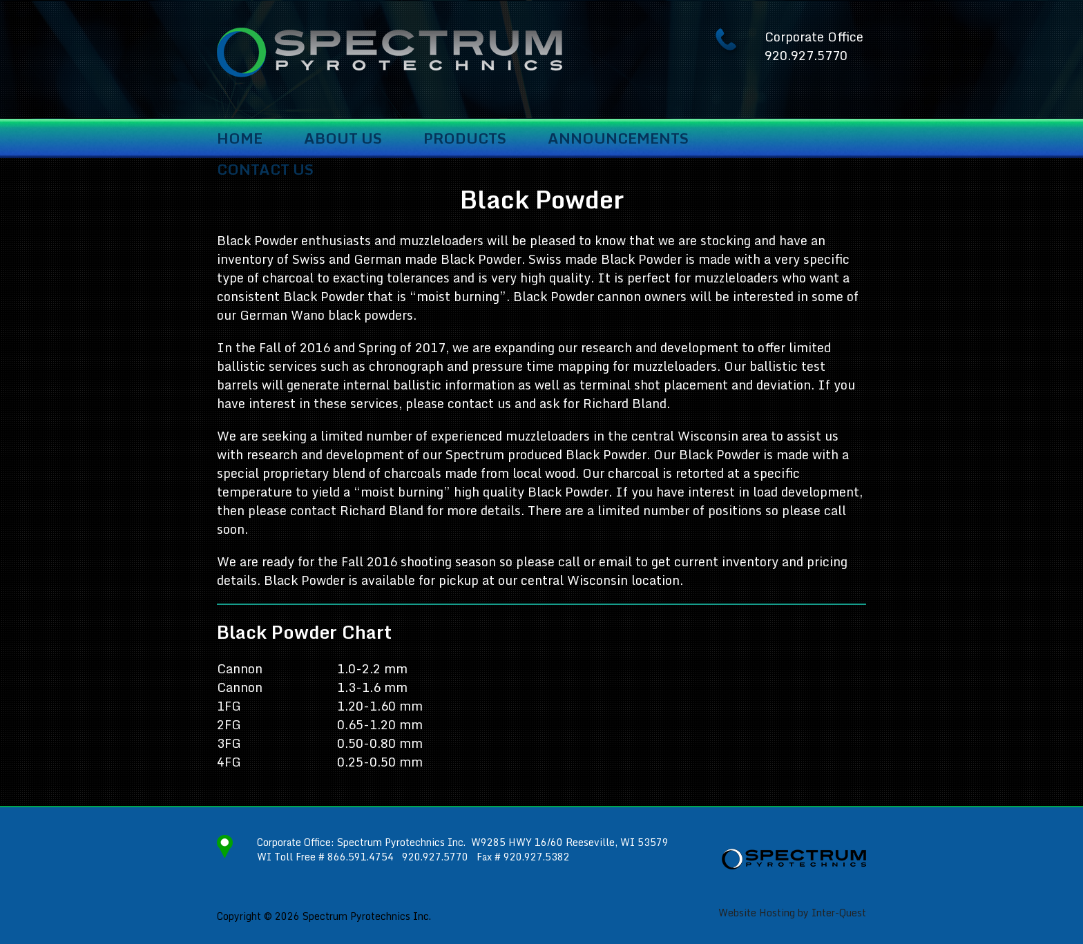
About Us (343, 139)
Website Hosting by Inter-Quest (792, 912)
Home (239, 139)
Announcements (618, 139)
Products (464, 139)
